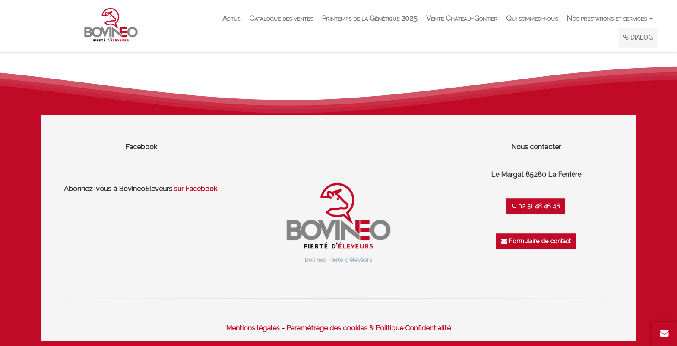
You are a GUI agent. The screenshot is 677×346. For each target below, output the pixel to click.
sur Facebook (195, 189)
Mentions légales (253, 328)
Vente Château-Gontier (461, 18)
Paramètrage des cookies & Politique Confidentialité (368, 328)
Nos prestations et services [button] (609, 18)
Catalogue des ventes (281, 18)
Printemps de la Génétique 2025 (370, 18)
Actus (231, 18)
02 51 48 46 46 (536, 206)
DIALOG (638, 37)
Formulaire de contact (536, 241)
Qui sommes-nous (532, 18)
